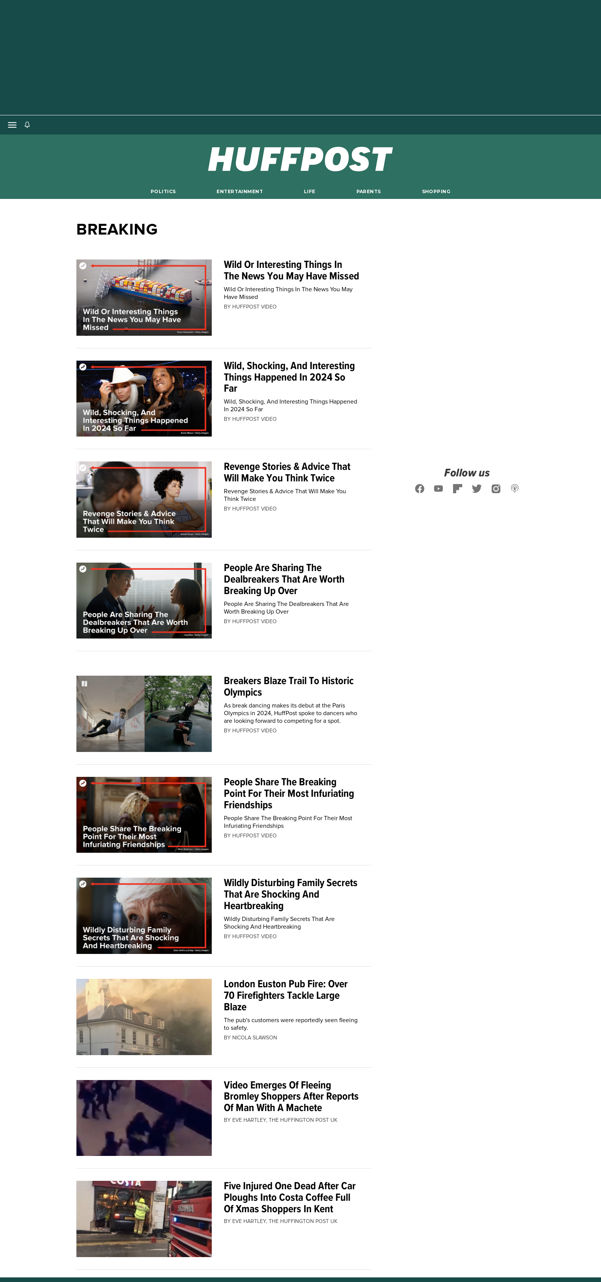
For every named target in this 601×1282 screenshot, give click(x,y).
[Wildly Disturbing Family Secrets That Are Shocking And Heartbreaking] (144, 916)
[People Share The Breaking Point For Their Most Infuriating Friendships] (144, 815)
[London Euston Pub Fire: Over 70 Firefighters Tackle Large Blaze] (144, 1017)
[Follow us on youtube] (438, 488)
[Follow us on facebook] (419, 488)
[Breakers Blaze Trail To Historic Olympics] (144, 714)
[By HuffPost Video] (254, 307)
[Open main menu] (12, 125)
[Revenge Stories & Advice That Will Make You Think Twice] (144, 499)
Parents (368, 191)
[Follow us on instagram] (496, 488)
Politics (163, 191)
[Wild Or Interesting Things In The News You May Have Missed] (144, 297)
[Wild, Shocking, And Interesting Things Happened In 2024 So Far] (144, 399)
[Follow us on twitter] (476, 488)
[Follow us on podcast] (515, 488)
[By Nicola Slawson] (254, 1038)
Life (309, 191)
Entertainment (240, 191)
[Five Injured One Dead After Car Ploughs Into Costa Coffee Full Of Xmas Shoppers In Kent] (144, 1219)
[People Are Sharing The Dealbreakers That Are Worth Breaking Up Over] (144, 601)
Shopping (436, 191)
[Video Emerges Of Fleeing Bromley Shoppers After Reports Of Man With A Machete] (144, 1118)
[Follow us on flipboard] (457, 488)
